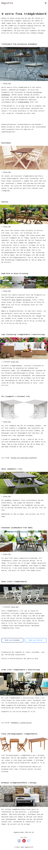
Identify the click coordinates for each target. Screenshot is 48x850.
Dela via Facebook (12, 640)
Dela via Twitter (36, 640)
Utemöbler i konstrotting (21, 723)
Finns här (7, 83)
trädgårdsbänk (23, 102)
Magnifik (7, 3)
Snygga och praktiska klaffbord (24, 458)
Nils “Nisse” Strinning (21, 300)
